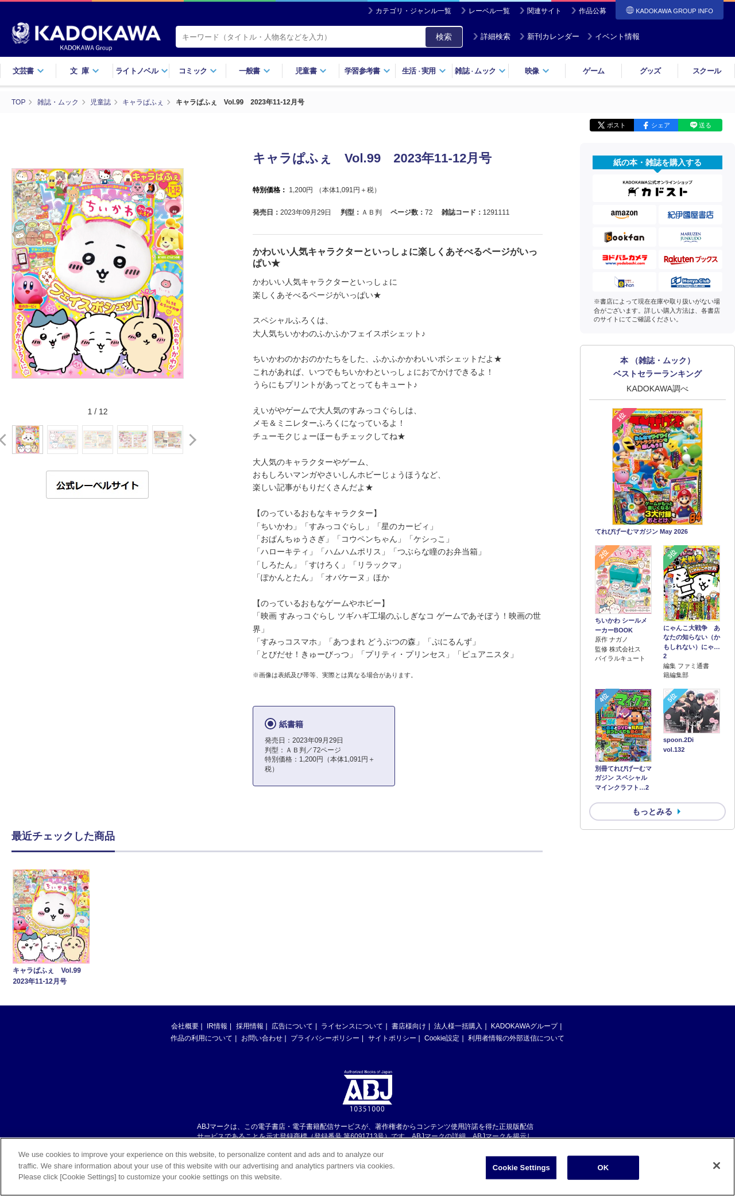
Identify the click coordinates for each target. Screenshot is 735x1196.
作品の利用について (202, 1038)
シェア (660, 125)
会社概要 (185, 1026)
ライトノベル (141, 71)
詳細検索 (491, 36)
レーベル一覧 (489, 11)
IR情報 (217, 1026)
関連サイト (544, 11)
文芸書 (28, 71)
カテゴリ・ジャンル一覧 (413, 11)
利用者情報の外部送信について (516, 1038)
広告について (292, 1026)
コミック (198, 71)
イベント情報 (613, 36)
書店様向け (409, 1026)
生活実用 (424, 71)
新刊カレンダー (549, 36)
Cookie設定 (441, 1038)
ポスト (616, 125)
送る (705, 125)
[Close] (716, 1165)
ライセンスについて (352, 1026)
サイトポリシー (392, 1038)
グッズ (650, 71)
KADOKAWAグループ (524, 1026)
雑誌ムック (480, 71)
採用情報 (250, 1026)
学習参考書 (367, 71)
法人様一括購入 (458, 1026)
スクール (707, 71)
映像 (537, 71)
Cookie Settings (521, 1167)
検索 (444, 36)
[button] (190, 440)
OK (603, 1167)
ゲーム (593, 71)
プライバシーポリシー (325, 1038)
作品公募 (592, 11)
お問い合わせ (262, 1038)
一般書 (254, 71)
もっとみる (652, 811)
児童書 (311, 71)
